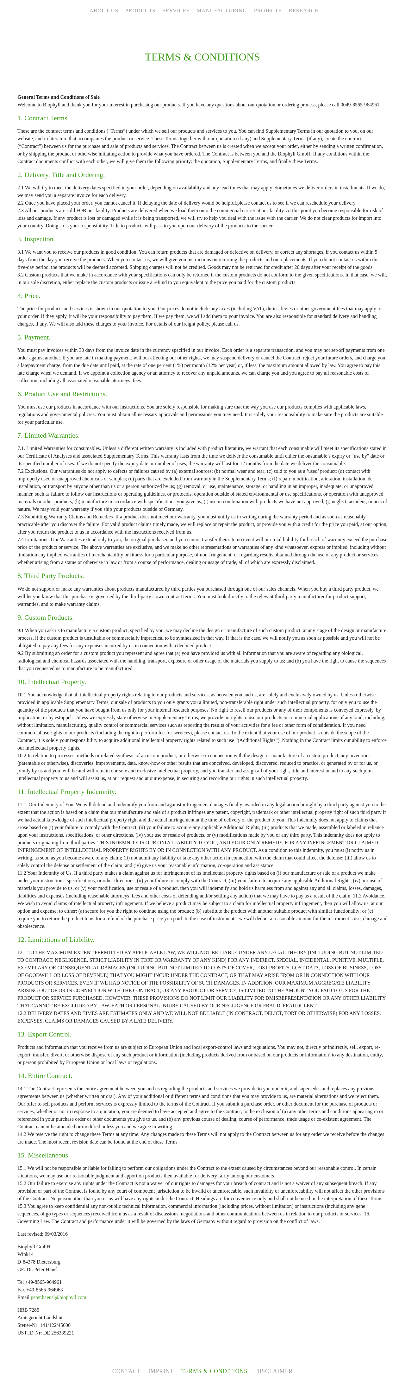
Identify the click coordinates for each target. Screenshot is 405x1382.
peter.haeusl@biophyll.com (58, 1297)
